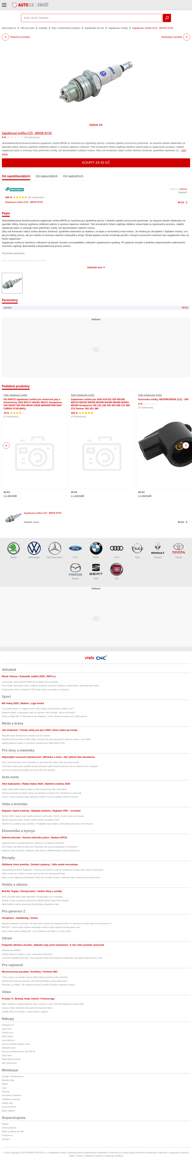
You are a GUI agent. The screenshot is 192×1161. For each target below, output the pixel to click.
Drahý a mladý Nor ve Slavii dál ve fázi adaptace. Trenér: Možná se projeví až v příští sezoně (44, 716)
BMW (96, 550)
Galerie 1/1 (96, 124)
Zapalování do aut (94, 28)
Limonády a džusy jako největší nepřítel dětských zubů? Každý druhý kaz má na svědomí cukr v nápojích (50, 766)
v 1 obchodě (10, 495)
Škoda (13, 550)
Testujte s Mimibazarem (13, 1076)
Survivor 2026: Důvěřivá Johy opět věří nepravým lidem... (28, 1008)
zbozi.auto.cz (9, 28)
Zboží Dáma (7, 1036)
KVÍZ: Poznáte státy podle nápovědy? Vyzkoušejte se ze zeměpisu (32, 897)
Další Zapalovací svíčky (15, 395)
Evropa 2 (6, 1139)
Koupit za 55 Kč (96, 163)
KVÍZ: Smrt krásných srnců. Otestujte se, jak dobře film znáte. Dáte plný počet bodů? (40, 762)
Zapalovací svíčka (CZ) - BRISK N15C (27, 133)
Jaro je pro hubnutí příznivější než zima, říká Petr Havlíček (28, 770)
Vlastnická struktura (114, 1156)
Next (186, 445)
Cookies (79, 1156)
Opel (137, 550)
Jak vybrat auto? (9, 1063)
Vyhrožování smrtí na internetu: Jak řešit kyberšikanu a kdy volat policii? (35, 981)
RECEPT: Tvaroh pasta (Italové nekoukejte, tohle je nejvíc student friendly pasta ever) (41, 927)
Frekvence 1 (7, 1135)
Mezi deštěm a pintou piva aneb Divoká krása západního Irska (30, 904)
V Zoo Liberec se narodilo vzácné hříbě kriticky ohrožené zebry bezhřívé (35, 977)
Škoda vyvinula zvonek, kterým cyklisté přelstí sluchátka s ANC (30, 820)
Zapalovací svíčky (118, 28)
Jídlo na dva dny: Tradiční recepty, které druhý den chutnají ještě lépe (33, 873)
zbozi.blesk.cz (8, 1040)
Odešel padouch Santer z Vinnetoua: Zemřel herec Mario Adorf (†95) (33, 743)
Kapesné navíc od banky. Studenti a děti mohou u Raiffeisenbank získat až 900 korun (41, 850)
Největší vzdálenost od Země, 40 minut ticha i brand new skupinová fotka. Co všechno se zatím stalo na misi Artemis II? (56, 923)
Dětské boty (7, 1103)
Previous (6, 445)
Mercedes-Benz (55, 550)
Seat (96, 571)
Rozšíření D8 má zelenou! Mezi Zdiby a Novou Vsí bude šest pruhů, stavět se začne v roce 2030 (46, 739)
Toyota (178, 550)
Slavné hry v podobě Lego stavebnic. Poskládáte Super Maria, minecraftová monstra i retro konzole (47, 824)
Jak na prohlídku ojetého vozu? (16, 1044)
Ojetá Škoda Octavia (11, 1059)
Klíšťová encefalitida (11, 950)
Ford (75, 550)
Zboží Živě (6, 1029)
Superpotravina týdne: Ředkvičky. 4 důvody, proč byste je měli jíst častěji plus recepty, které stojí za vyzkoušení (52, 870)
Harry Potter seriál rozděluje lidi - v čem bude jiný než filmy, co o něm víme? (36, 931)
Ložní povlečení (9, 1107)
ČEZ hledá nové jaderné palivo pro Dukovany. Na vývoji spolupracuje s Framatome (40, 847)
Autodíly (43, 28)
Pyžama (5, 1091)
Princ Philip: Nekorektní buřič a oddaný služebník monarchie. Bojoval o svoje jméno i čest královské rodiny (50, 685)
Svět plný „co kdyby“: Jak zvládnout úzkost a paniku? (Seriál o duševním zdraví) (38, 985)
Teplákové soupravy (11, 1099)
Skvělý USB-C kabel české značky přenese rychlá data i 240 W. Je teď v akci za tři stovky (43, 816)
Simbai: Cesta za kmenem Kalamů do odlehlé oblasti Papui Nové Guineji (35, 900)
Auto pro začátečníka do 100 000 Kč (18, 1051)
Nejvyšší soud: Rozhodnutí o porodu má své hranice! (26, 735)
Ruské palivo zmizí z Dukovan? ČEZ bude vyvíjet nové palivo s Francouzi (35, 689)
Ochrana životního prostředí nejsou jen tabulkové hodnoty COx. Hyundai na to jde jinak (41, 793)
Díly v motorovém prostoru (66, 28)
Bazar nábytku (8, 1111)
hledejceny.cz (8, 1025)
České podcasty (9, 1128)
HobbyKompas (8, 1048)
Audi (116, 550)
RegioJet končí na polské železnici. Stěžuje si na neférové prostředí (33, 843)
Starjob (5, 1124)
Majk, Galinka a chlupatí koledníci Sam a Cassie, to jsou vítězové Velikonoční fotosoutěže (43, 1004)
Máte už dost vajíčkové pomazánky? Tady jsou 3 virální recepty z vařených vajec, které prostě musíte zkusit (51, 877)
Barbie (5, 1084)
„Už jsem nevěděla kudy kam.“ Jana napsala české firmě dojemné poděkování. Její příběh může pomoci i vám (52, 958)
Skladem (182, 192)
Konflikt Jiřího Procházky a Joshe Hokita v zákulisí (25, 1012)
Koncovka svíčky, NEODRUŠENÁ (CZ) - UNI (163, 399)
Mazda (75, 571)
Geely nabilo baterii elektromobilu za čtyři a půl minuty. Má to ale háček (34, 789)
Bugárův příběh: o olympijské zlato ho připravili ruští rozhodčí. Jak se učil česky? (38, 712)
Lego (4, 1088)
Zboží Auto (7, 1055)
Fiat (116, 571)
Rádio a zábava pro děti (13, 1131)
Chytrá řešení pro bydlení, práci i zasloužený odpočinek (27, 954)
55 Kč (181, 202)
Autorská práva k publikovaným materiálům (87, 1152)
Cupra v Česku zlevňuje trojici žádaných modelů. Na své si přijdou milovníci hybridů (40, 797)
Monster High (8, 1080)
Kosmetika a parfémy (11, 1095)
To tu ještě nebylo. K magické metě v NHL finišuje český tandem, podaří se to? (38, 708)
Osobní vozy (7, 1032)
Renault (157, 550)
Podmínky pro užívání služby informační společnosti (133, 1152)
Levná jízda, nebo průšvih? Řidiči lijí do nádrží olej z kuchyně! (30, 682)
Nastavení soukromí (94, 1156)
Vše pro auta (27, 28)
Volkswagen (34, 550)
